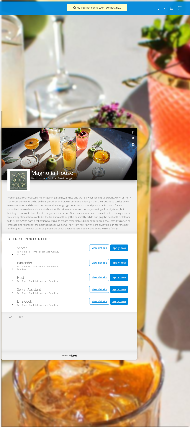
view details (99, 123)
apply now (119, 123)
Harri (74, 231)
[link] (133, 7)
